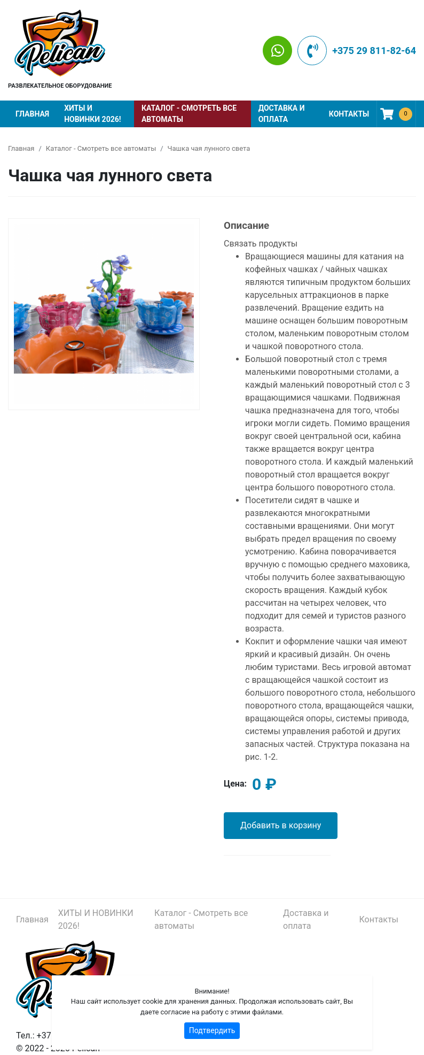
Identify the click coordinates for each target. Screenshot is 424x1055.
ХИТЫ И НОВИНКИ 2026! (92, 114)
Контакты (349, 114)
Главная (32, 114)
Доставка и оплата (281, 114)
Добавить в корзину (280, 825)
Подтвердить (212, 1030)
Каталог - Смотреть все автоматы (189, 114)
